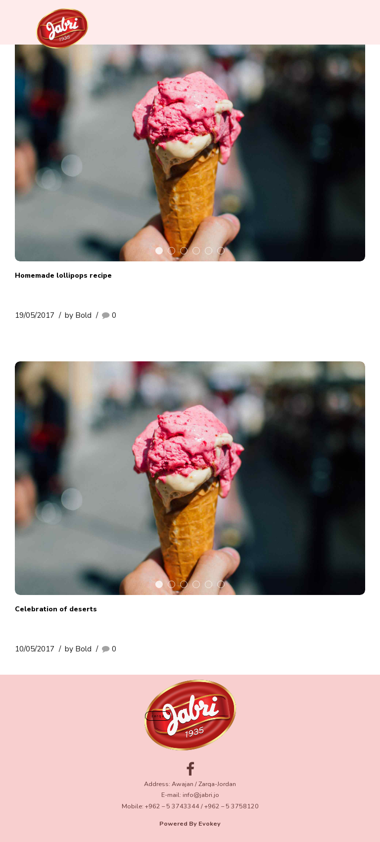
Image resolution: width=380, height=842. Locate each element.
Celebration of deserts (56, 609)
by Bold (78, 315)
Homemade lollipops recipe (63, 275)
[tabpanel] (190, 144)
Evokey (209, 823)
